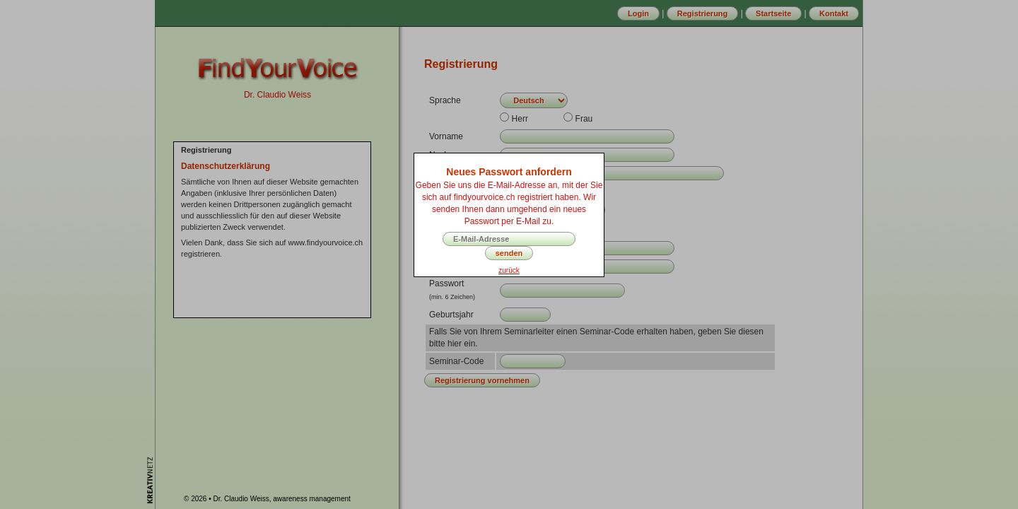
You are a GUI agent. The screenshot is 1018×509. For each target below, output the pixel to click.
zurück (508, 270)
